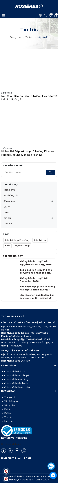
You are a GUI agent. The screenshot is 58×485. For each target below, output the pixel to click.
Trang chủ (9, 189)
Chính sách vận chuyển (17, 375)
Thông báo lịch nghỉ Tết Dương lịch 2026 (34, 280)
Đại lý (7, 206)
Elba (7, 245)
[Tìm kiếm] (50, 172)
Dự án (7, 212)
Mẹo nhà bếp (22, 245)
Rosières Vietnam (11, 444)
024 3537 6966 (39, 333)
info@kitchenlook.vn (20, 336)
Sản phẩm (9, 201)
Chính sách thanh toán (17, 387)
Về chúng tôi (11, 195)
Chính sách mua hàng (16, 379)
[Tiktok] (10, 450)
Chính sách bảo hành (16, 383)
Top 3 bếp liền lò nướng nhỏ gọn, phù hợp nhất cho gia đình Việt (36, 271)
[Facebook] (3, 450)
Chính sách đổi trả (14, 371)
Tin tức (7, 218)
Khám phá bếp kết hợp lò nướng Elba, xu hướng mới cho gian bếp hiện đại (27, 153)
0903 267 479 (22, 360)
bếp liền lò (40, 240)
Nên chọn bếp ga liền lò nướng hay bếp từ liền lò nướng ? (29, 98)
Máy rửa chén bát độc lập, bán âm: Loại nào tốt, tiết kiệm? (37, 296)
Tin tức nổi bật (13, 256)
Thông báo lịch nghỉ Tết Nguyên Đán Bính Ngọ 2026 (36, 263)
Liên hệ (8, 223)
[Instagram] (23, 450)
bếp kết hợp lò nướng (17, 240)
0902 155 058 (22, 333)
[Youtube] (17, 450)
